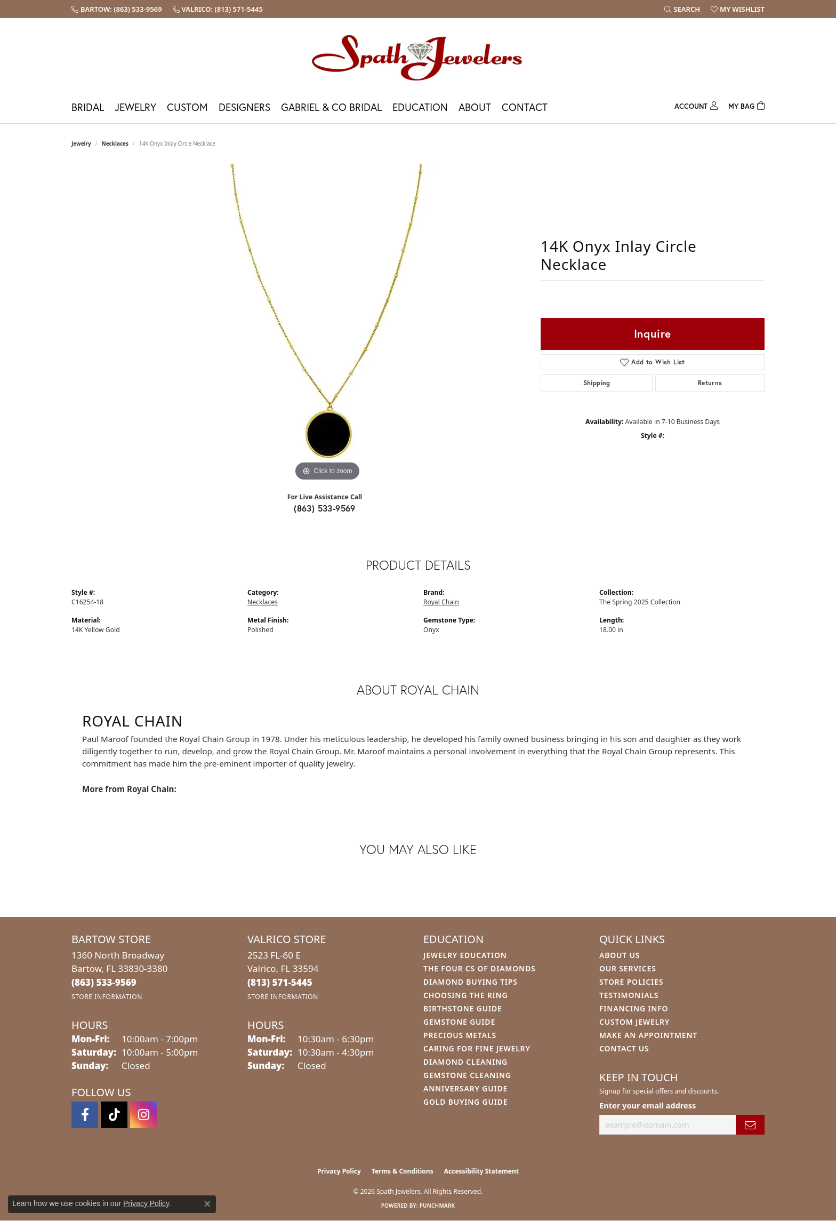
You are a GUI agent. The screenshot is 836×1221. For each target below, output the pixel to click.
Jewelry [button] (135, 107)
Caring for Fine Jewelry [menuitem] (476, 1048)
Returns (710, 383)
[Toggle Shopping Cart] (746, 105)
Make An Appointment (648, 1035)
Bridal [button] (87, 107)
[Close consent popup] (207, 1204)
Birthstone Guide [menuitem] (462, 1008)
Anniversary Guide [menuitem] (465, 1088)
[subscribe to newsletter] (750, 1125)
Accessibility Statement (481, 1171)
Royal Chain (441, 601)
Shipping (596, 383)
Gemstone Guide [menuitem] (459, 1022)
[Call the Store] (103, 982)
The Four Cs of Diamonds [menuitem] (479, 968)
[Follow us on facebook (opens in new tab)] (84, 1115)
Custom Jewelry (634, 1022)
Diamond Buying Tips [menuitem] (470, 982)
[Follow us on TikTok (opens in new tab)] (114, 1115)
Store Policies (631, 982)
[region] (327, 324)
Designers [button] (244, 107)
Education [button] (420, 107)
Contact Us (624, 1048)
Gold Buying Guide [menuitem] (465, 1102)
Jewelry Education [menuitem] (465, 955)
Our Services (627, 968)
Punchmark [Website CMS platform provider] (437, 1205)
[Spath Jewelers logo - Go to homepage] (418, 57)
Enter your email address (647, 1105)
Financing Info (633, 1008)
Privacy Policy (339, 1171)
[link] (116, 9)
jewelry (81, 143)
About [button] (475, 107)
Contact (525, 107)
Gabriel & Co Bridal (331, 107)
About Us (619, 955)
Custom (187, 107)
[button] (682, 9)
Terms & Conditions (402, 1171)
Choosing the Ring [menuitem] (465, 995)
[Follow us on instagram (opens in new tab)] (143, 1115)
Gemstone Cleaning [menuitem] (467, 1075)
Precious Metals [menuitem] (459, 1035)
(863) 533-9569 (325, 508)
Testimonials (628, 995)
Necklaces (115, 143)
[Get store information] (106, 996)
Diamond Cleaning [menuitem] (465, 1062)
